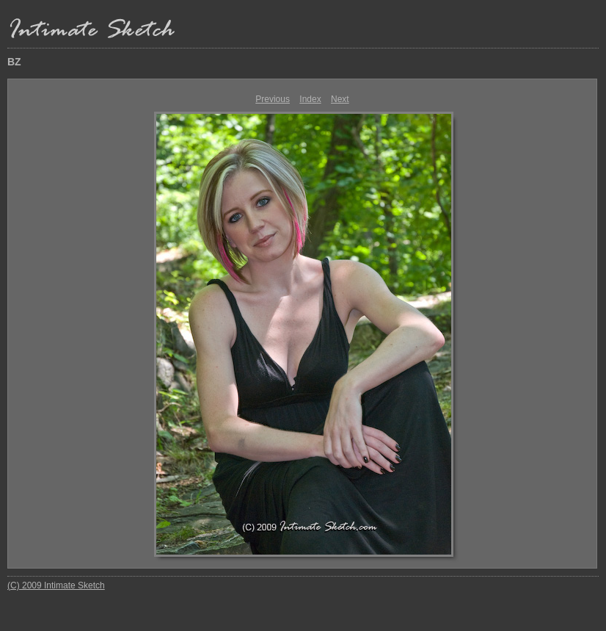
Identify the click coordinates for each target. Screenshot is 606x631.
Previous (272, 99)
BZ (14, 62)
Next (340, 99)
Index (310, 99)
